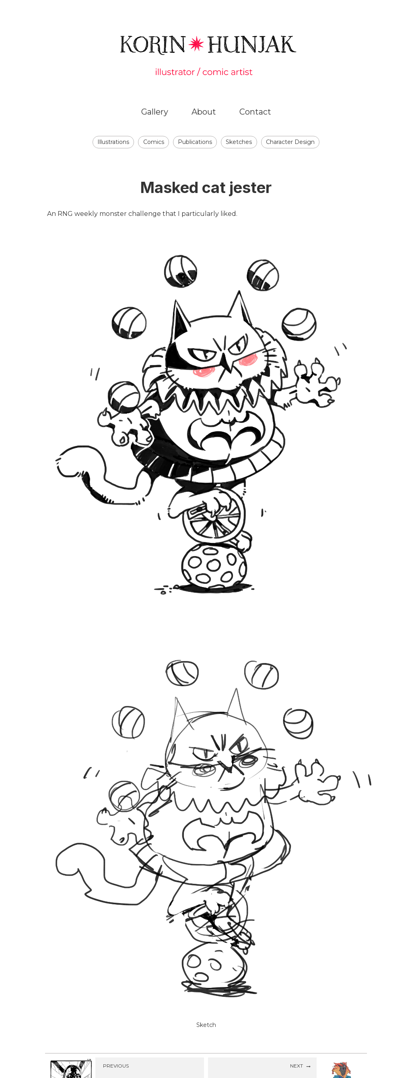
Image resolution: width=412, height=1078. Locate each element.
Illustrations (113, 142)
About (204, 112)
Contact (255, 112)
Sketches (239, 142)
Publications (195, 142)
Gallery (154, 112)
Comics (153, 142)
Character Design (290, 142)
